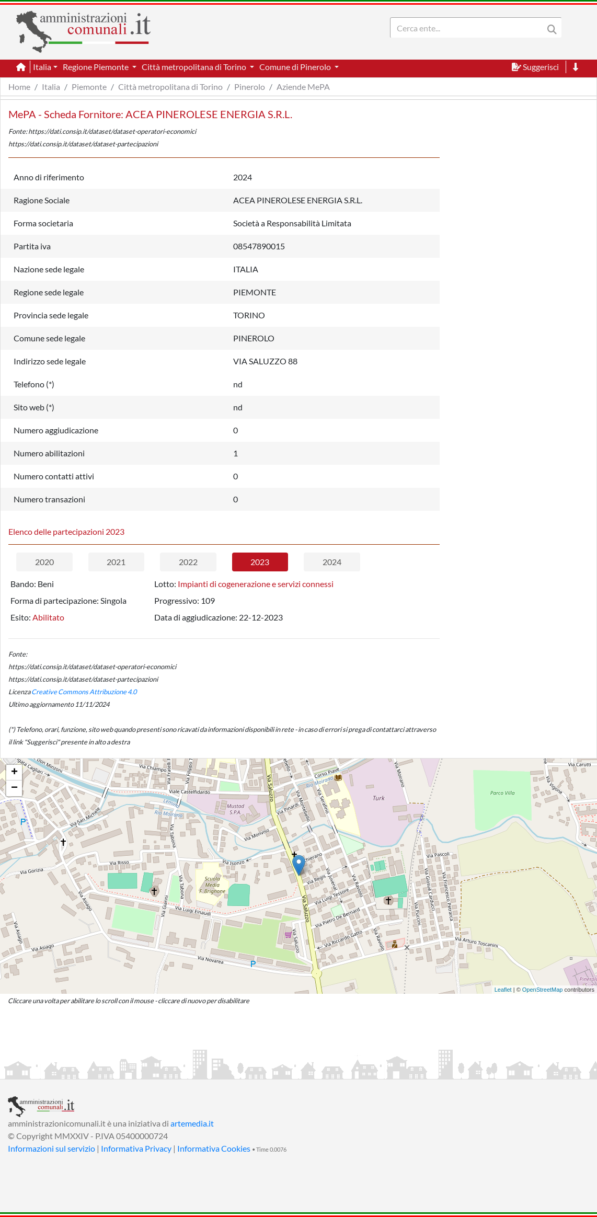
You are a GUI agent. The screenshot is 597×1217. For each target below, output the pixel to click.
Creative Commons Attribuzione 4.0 (83, 691)
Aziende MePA (303, 86)
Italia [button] (42, 67)
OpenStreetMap (542, 989)
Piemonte (89, 86)
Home (19, 86)
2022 (188, 562)
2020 (44, 562)
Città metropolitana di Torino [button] (195, 67)
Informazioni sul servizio (51, 1148)
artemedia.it (192, 1123)
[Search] (469, 28)
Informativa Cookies (213, 1148)
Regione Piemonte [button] (96, 67)
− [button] (14, 788)
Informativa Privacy (136, 1148)
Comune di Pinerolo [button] (295, 67)
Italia (51, 86)
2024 (332, 562)
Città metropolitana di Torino (170, 86)
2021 (116, 562)
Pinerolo (249, 86)
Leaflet (503, 989)
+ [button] (14, 772)
